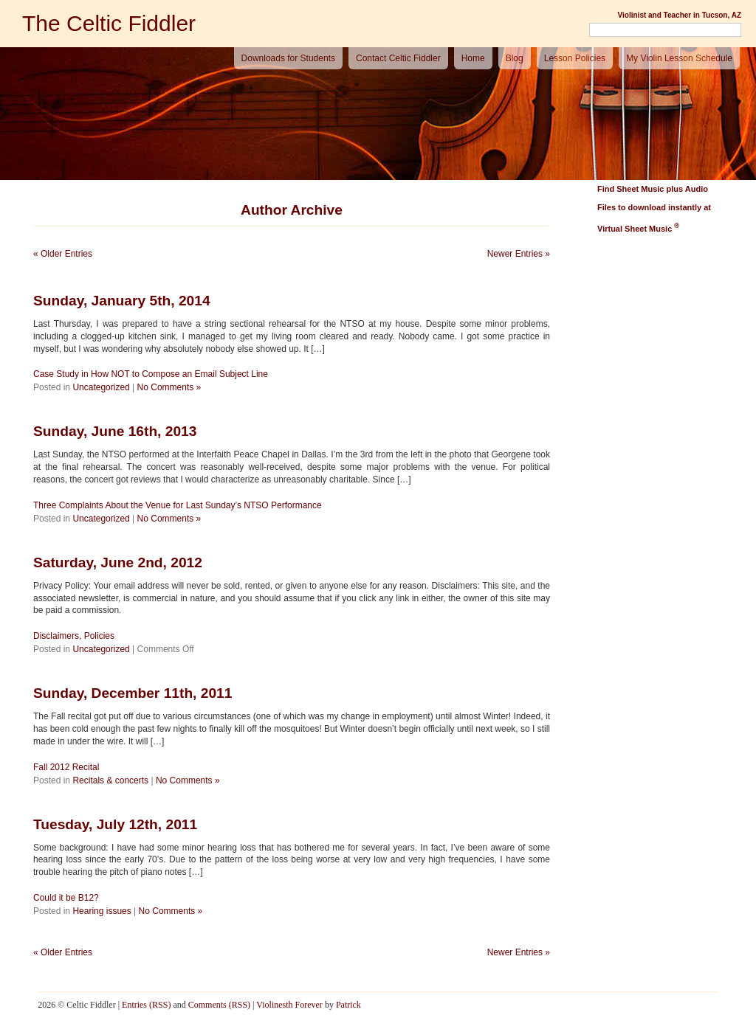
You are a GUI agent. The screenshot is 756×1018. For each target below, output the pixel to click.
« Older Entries (62, 254)
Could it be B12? (66, 898)
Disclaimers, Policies (73, 636)
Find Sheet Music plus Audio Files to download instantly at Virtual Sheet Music (654, 208)
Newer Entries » (518, 254)
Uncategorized (100, 387)
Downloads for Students (288, 58)
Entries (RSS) (146, 1005)
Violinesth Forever (289, 1005)
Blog (514, 58)
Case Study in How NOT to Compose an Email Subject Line (150, 374)
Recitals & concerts (110, 780)
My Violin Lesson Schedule (679, 58)
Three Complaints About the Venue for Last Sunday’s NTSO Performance (177, 505)
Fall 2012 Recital (66, 767)
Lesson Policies (574, 58)
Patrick (348, 1005)
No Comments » (169, 387)
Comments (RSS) (219, 1005)
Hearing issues (101, 911)
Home (473, 58)
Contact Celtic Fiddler (398, 58)
